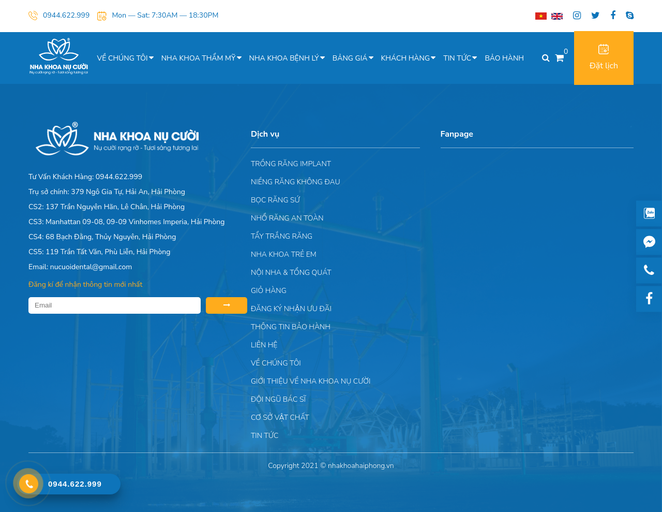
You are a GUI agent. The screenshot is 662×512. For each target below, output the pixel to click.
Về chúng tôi (122, 58)
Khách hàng (405, 58)
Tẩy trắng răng (281, 236)
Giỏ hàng (269, 291)
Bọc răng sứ (275, 200)
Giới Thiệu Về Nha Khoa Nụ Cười (310, 381)
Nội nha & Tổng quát (291, 272)
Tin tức (457, 58)
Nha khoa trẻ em (284, 254)
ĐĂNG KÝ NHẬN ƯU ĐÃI (291, 309)
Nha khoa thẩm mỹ (198, 58)
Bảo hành (504, 58)
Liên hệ (264, 345)
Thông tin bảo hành (290, 327)
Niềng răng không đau (295, 182)
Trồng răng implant (291, 164)
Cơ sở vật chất (280, 417)
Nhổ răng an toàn (287, 218)
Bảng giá (350, 58)
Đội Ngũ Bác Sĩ (278, 399)
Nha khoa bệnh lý (284, 58)
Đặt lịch (604, 57)
